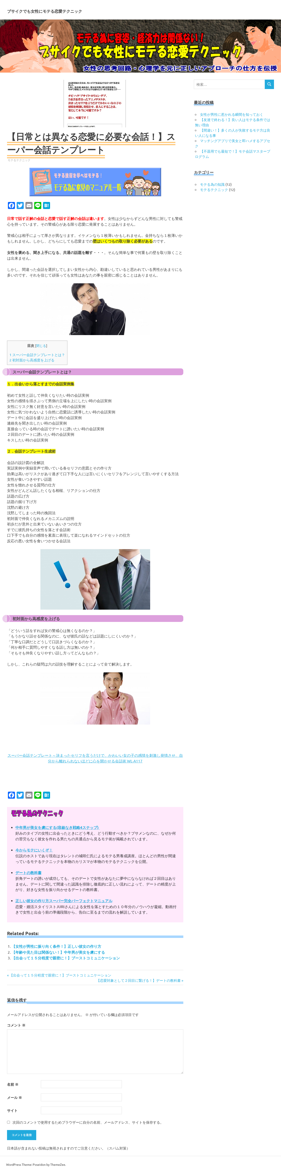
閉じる (41, 345)
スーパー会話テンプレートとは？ (37, 354)
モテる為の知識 (212, 184)
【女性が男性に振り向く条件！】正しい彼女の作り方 (56, 946)
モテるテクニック (19, 160)
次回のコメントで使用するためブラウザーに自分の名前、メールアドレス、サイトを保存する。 (88, 1122)
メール (14, 1097)
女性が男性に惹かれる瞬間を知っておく (231, 114)
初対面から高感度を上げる (31, 360)
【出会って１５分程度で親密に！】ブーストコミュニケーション (66, 958)
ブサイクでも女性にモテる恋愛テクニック (88, 10)
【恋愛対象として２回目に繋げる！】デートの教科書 (138, 980)
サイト (12, 1110)
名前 (12, 1084)
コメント (16, 1025)
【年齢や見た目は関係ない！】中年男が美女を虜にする (58, 952)
